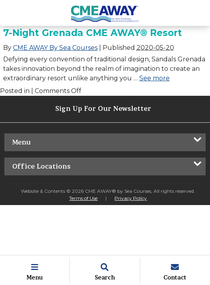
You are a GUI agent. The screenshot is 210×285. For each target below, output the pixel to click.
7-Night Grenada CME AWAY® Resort (92, 32)
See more (154, 78)
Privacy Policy (130, 198)
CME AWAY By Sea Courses (55, 47)
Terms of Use (83, 198)
